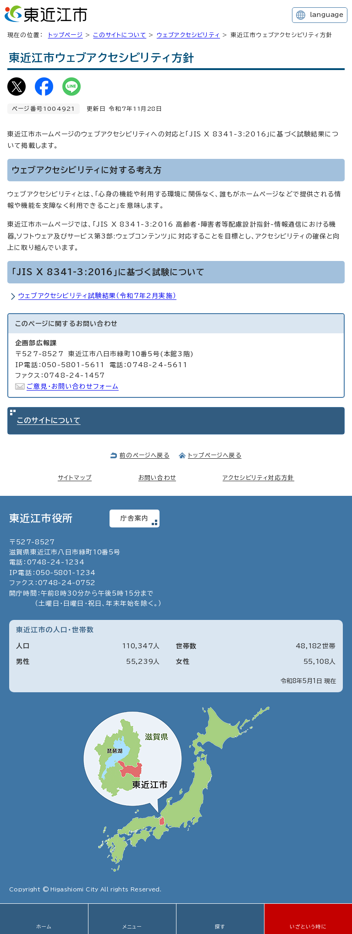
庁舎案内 (134, 518)
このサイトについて (119, 35)
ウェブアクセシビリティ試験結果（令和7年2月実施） (97, 296)
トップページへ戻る (215, 455)
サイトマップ (75, 478)
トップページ (65, 35)
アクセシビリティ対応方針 (258, 478)
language (326, 14)
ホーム (44, 926)
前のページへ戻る (145, 455)
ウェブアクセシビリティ (188, 35)
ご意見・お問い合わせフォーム (73, 386)
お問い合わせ (157, 478)
